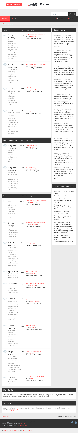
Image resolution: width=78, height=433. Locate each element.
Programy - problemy (13, 146)
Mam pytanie (11, 202)
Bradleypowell (34, 302)
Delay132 (33, 379)
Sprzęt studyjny (11, 36)
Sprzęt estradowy (12, 65)
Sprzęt (5, 30)
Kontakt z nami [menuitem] (26, 430)
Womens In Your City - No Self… (36, 64)
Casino (28, 242)
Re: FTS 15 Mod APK (31, 271)
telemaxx (33, 66)
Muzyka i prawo (11, 352)
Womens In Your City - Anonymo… (33, 299)
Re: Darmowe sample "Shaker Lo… (36, 283)
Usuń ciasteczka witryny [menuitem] (10, 430)
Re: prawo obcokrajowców (34, 351)
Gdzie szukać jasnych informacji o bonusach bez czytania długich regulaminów (63, 224)
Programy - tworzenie (13, 168)
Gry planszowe (30, 167)
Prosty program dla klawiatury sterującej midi (62, 236)
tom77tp (33, 37)
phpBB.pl (22, 423)
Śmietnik (11, 377)
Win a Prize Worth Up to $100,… (35, 377)
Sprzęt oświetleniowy (14, 89)
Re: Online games (31, 145)
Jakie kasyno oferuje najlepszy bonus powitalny (62, 197)
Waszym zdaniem (11, 243)
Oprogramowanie (10, 140)
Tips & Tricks (13, 272)
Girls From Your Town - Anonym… (36, 201)
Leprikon (32, 147)
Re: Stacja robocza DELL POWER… (36, 110)
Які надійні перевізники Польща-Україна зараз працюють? (64, 241)
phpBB (17, 422)
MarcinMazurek (35, 244)
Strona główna (6, 417)
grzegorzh (33, 224)
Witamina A (29, 88)
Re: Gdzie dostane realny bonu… (36, 35)
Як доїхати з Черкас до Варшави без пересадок (61, 212)
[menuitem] (14, 19)
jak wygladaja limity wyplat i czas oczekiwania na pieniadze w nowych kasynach (64, 230)
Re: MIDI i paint (30, 325)
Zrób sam (12, 223)
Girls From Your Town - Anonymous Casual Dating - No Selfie (64, 207)
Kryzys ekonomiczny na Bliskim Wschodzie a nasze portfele (62, 218)
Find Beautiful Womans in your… (36, 222)
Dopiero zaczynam (12, 299)
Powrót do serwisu (14, 4)
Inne (5, 196)
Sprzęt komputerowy (14, 111)
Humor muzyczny (12, 327)
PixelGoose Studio (22, 425)
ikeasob (32, 273)
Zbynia (32, 112)
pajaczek (33, 90)
